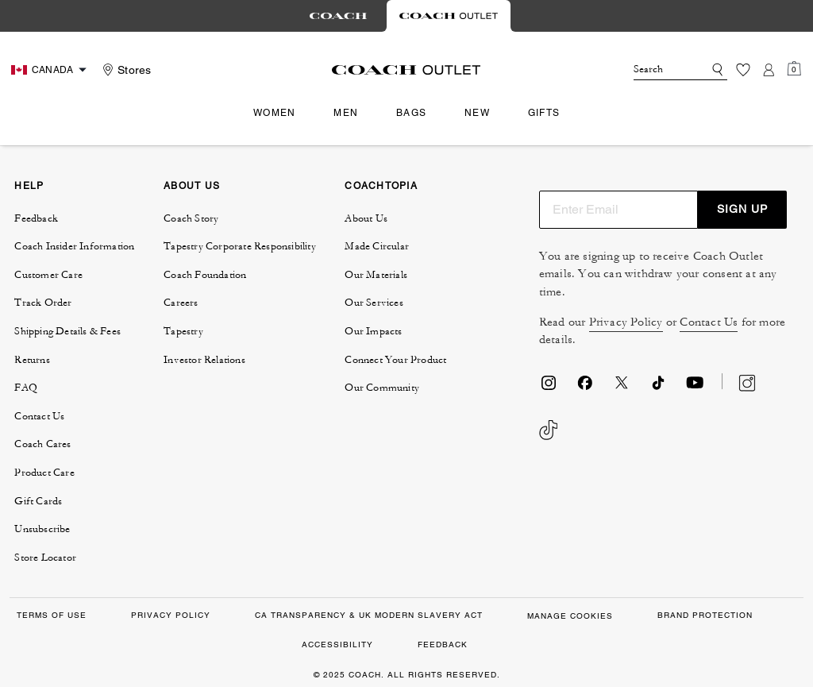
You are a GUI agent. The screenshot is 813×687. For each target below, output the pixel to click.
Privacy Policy (626, 322)
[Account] (768, 69)
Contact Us (709, 322)
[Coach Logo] (406, 70)
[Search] (656, 69)
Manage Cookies (570, 616)
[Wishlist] (743, 69)
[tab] (338, 16)
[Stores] (124, 69)
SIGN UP (742, 209)
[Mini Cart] (793, 69)
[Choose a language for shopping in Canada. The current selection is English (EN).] (51, 69)
